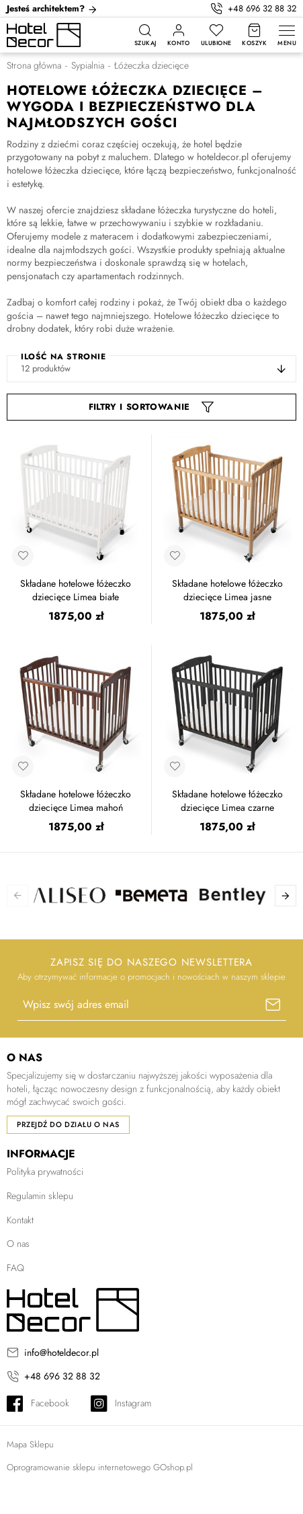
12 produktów (46, 368)
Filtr (99, 406)
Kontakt (20, 1220)
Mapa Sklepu (30, 1445)
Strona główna (34, 65)
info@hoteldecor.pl (61, 1352)
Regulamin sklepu (40, 1195)
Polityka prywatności (45, 1171)
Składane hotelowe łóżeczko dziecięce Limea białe (75, 590)
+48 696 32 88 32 (262, 9)
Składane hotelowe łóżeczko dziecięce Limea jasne (227, 590)
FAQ (15, 1267)
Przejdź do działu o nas (68, 1124)
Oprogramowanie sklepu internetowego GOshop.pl (100, 1468)
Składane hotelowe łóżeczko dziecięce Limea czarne (227, 801)
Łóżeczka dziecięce (151, 65)
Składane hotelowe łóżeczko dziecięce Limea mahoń (75, 801)
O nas (18, 1243)
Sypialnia (87, 65)
